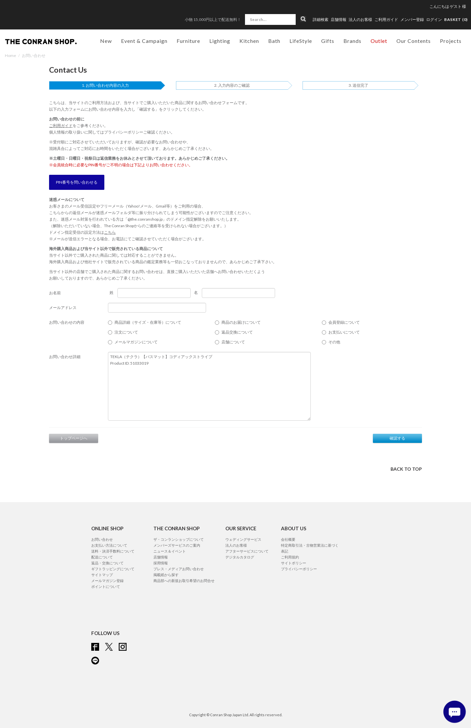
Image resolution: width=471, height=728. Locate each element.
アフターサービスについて (247, 551)
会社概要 (288, 539)
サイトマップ (102, 575)
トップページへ (73, 438)
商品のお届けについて (241, 322)
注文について (126, 332)
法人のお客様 (360, 20)
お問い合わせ (102, 539)
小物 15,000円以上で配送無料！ (213, 19)
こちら (110, 232)
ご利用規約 (290, 557)
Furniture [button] (188, 41)
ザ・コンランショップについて (178, 539)
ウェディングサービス (243, 539)
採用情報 (160, 563)
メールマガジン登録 (107, 580)
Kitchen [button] (249, 41)
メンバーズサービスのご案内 (176, 545)
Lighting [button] (219, 41)
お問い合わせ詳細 (64, 356)
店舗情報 (338, 20)
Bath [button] (274, 41)
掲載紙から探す (166, 575)
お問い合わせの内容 (66, 322)
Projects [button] (451, 41)
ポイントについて (105, 586)
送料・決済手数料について (112, 551)
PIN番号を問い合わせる (76, 182)
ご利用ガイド (386, 20)
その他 (334, 341)
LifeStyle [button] (300, 41)
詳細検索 (320, 20)
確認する (397, 438)
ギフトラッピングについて (112, 569)
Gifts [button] (327, 41)
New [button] (106, 41)
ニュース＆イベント (169, 551)
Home (10, 55)
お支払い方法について (109, 545)
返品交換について (237, 332)
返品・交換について (107, 563)
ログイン (434, 19)
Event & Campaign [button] (144, 41)
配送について (102, 557)
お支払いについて (344, 332)
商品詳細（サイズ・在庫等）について (147, 322)
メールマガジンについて (136, 341)
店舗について (233, 341)
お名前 (55, 292)
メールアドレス (63, 307)
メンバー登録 (412, 20)
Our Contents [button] (413, 41)
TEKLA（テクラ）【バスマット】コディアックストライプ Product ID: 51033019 (209, 386)
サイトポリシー (293, 563)
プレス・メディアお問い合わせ (178, 569)
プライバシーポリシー (123, 132)
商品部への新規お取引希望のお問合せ (184, 580)
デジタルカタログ (239, 557)
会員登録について (344, 322)
